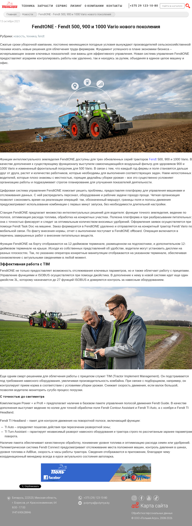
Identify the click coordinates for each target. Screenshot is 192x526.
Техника (28, 5)
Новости (27, 14)
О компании (94, 5)
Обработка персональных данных (152, 513)
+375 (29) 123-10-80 (95, 497)
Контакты (114, 5)
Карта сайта (154, 506)
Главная (12, 14)
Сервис (61, 5)
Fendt (153, 159)
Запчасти (45, 5)
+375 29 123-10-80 (144, 5)
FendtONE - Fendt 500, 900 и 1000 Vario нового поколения (75, 14)
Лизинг (76, 5)
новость (19, 36)
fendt (41, 36)
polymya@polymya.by (97, 502)
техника (31, 36)
